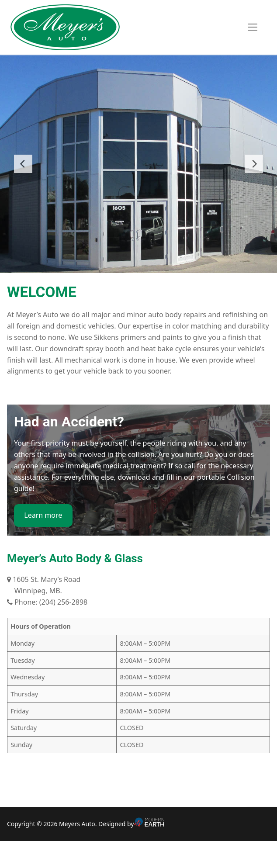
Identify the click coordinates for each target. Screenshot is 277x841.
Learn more (43, 515)
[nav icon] (253, 27)
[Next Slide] (254, 164)
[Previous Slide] (23, 164)
